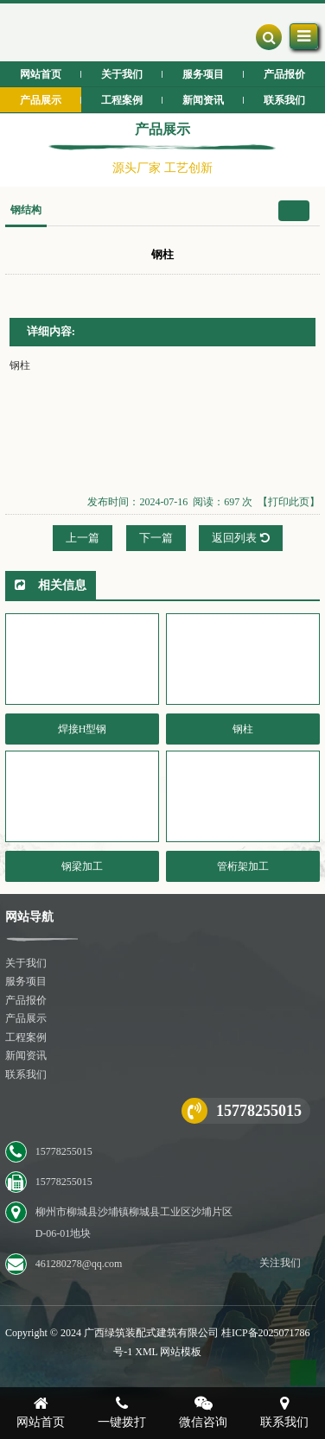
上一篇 (82, 537)
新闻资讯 (26, 1055)
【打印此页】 (289, 502)
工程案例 (26, 1037)
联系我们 (26, 1074)
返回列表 (240, 537)
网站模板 (180, 1352)
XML (146, 1352)
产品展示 (26, 1018)
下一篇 (156, 537)
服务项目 (26, 981)
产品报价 (26, 1000)
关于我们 (26, 963)
